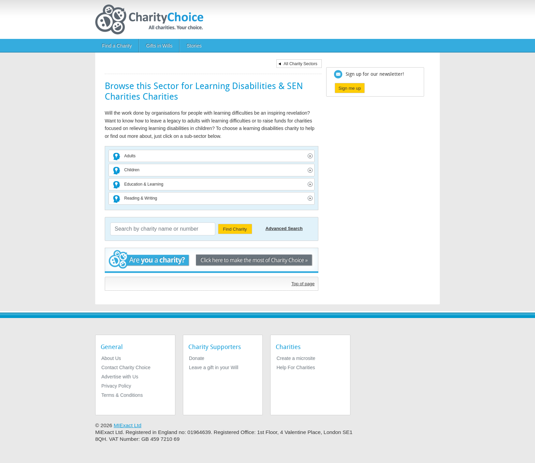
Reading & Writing (140, 198)
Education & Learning (143, 184)
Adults (129, 156)
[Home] (152, 19)
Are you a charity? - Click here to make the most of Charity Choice (211, 260)
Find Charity (235, 229)
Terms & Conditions (122, 395)
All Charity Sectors (300, 63)
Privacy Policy (116, 386)
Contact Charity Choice (125, 367)
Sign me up (349, 88)
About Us (111, 358)
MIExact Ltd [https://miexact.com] (127, 425)
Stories (194, 45)
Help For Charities (295, 367)
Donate (196, 358)
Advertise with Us (119, 376)
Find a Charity (117, 45)
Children (132, 170)
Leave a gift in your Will (213, 367)
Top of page (303, 283)
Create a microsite (295, 358)
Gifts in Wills (159, 45)
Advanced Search (284, 228)
